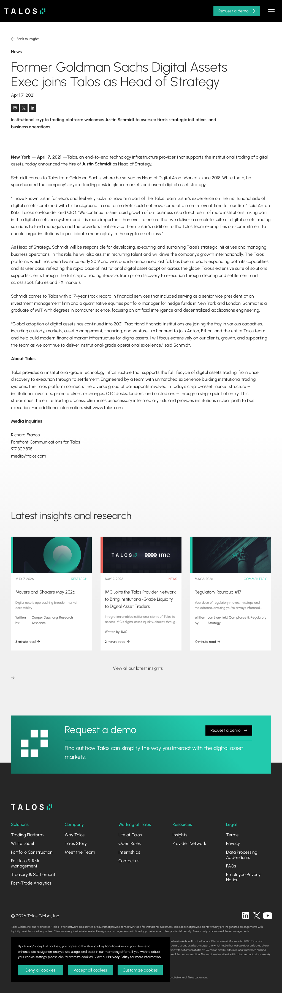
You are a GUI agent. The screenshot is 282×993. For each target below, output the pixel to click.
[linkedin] (245, 915)
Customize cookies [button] (140, 970)
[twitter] (256, 915)
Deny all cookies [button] (40, 970)
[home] (24, 11)
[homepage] (31, 807)
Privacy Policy (118, 957)
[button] (236, 11)
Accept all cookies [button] (90, 970)
